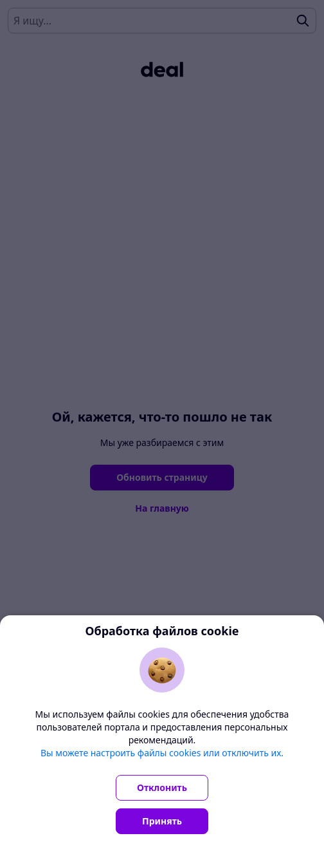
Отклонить (162, 787)
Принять (162, 821)
